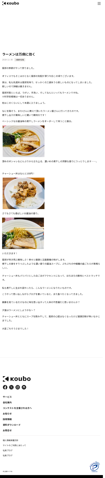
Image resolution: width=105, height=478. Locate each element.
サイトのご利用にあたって (14, 445)
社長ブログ (8, 455)
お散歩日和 (20, 59)
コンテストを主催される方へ (17, 408)
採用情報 (7, 419)
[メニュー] (99, 3)
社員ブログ (8, 450)
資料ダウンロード (12, 424)
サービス (7, 396)
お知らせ (7, 413)
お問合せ (7, 430)
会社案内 (7, 402)
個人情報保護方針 (10, 440)
